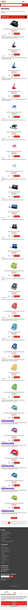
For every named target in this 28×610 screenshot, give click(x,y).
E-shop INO (3, 11)
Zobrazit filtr (5, 16)
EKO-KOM (3, 562)
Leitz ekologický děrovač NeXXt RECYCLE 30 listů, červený (14, 311)
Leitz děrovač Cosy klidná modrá (14, 332)
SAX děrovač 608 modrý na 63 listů (14, 70)
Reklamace (3, 553)
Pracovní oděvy (4, 535)
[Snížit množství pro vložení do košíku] (9, 34)
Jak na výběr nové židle (5, 531)
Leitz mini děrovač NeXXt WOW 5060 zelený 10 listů (14, 503)
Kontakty (3, 546)
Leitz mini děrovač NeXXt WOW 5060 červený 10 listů (14, 458)
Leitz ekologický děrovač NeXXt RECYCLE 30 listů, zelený (14, 392)
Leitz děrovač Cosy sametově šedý (14, 291)
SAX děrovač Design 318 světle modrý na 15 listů (14, 171)
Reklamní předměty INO (5, 537)
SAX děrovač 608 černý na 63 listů (14, 49)
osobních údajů (3, 579)
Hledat (24, 4)
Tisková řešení (4, 558)
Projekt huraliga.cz (5, 534)
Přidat (17, 33)
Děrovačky (22, 11)
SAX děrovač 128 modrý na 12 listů (14, 211)
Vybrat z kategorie (1, 1)
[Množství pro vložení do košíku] (11, 34)
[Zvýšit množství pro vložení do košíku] (13, 34)
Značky (3, 561)
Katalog (8, 11)
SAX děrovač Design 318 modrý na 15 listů (14, 112)
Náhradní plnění (4, 557)
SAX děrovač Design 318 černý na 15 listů (14, 131)
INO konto (3, 554)
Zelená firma (4, 538)
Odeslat (11, 576)
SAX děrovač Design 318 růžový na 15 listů (14, 151)
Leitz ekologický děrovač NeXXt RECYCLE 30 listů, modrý (14, 351)
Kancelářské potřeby (15, 11)
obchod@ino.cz (6, 569)
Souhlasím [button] (14, 602)
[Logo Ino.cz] (4, 2)
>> (21, 522)
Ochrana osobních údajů (6, 550)
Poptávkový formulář (5, 551)
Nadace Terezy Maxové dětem (7, 533)
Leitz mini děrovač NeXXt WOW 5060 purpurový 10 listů (14, 435)
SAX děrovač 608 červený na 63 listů (14, 91)
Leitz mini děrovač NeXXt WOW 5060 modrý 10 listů (14, 480)
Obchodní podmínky (5, 547)
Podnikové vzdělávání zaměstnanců (7, 541)
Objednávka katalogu (5, 555)
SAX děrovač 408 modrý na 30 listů (14, 251)
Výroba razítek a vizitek (5, 559)
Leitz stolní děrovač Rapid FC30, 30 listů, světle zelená (14, 270)
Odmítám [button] (14, 604)
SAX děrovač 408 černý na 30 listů (14, 231)
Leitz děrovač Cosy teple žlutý (14, 372)
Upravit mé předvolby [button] (14, 606)
